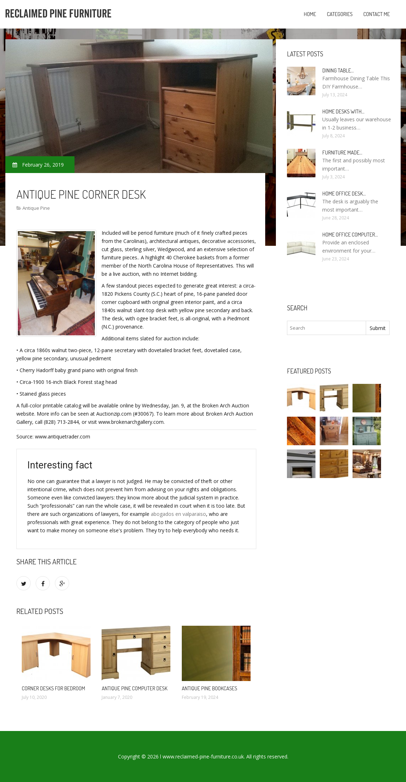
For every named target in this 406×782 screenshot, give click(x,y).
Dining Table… (338, 70)
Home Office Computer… (350, 234)
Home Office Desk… (344, 193)
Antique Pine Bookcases (209, 688)
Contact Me (376, 14)
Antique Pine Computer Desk (134, 688)
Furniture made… (342, 152)
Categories (340, 14)
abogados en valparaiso (178, 514)
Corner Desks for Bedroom (53, 688)
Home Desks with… (343, 111)
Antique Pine (36, 208)
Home (310, 14)
